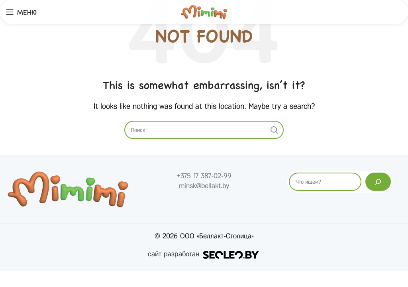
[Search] (204, 130)
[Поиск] (378, 182)
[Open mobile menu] (21, 12)
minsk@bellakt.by (204, 185)
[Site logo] (204, 11)
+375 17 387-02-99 (204, 175)
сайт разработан (204, 254)
